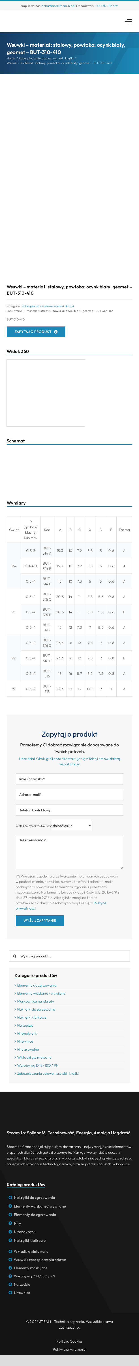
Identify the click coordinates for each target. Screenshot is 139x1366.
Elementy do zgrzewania (37, 985)
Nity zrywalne (28, 1049)
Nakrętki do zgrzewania (36, 1009)
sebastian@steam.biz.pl (58, 6)
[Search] (14, 956)
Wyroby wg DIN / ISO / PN (37, 1065)
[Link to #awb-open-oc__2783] (128, 21)
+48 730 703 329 (106, 6)
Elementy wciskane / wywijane (41, 993)
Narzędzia (25, 1025)
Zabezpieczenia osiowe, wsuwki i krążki (48, 306)
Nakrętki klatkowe (32, 1017)
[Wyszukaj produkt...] (69, 956)
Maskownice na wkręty (35, 1001)
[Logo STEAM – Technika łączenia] (25, 16)
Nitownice (25, 1041)
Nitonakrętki (27, 1033)
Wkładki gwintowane (34, 1057)
